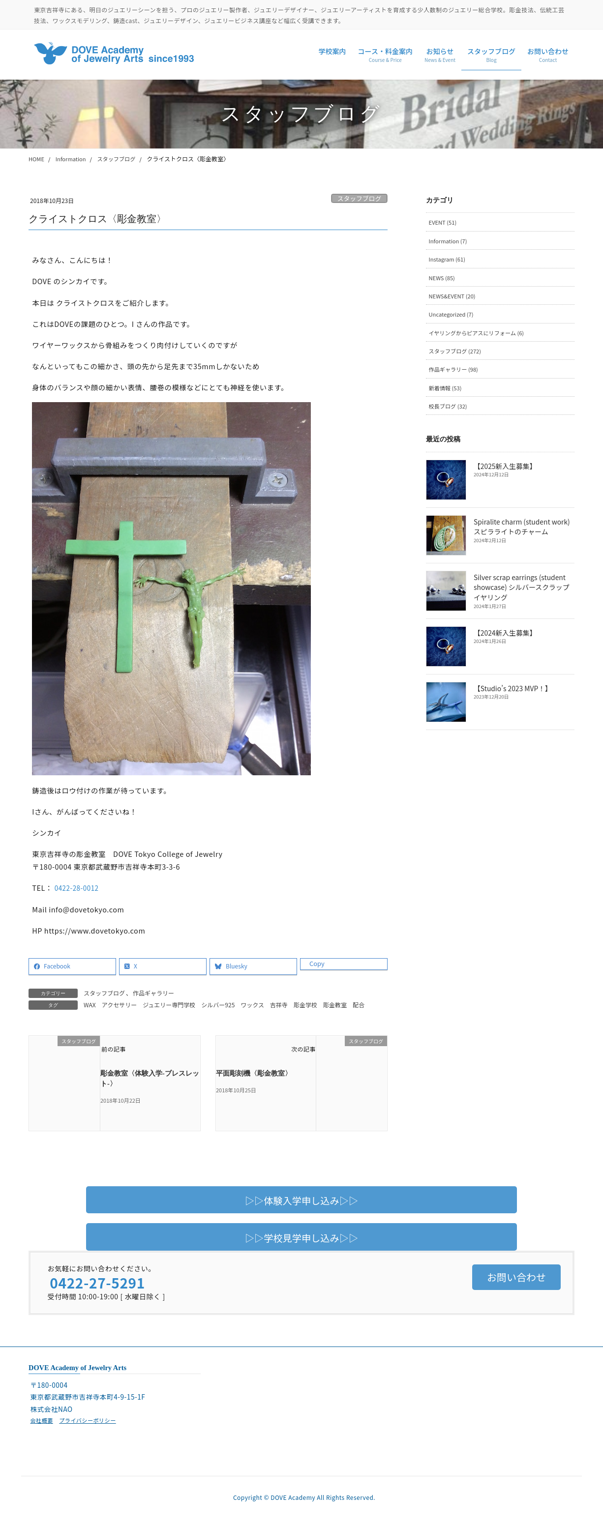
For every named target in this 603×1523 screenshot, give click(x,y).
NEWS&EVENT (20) (454, 299)
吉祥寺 (279, 1004)
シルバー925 (218, 1004)
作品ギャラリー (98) (455, 375)
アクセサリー (119, 1004)
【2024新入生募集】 (504, 640)
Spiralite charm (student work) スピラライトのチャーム (521, 534)
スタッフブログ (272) (457, 356)
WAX (90, 1004)
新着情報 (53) (446, 394)
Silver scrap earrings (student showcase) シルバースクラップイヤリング (524, 595)
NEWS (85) (443, 280)
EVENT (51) (444, 222)
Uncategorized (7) (453, 318)
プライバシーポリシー (91, 1420)
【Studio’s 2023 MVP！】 (512, 696)
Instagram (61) (448, 261)
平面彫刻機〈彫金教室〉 (254, 1074)
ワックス (252, 1004)
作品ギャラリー (153, 993)
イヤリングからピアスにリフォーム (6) (480, 337)
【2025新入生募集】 (504, 474)
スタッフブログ (359, 198)
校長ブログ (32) (449, 413)
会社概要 (42, 1420)
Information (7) (449, 241)
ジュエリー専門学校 (169, 1004)
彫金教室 (335, 1004)
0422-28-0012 (78, 887)
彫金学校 (305, 1004)
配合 (358, 1004)
